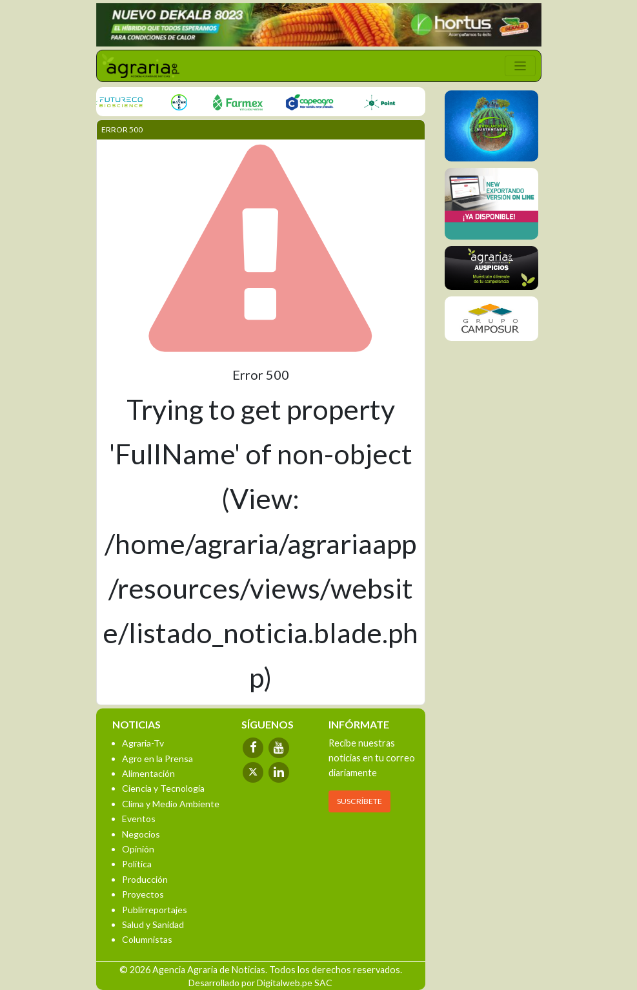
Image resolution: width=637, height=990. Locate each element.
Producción (145, 879)
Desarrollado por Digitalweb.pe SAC (260, 982)
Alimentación (148, 773)
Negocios (141, 834)
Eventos (139, 818)
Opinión (138, 848)
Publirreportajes (154, 909)
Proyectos (143, 894)
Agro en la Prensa (157, 758)
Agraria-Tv (143, 742)
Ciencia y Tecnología (163, 788)
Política (137, 863)
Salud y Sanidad (153, 924)
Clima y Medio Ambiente (170, 803)
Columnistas (147, 939)
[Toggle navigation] (520, 66)
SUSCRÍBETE (359, 801)
